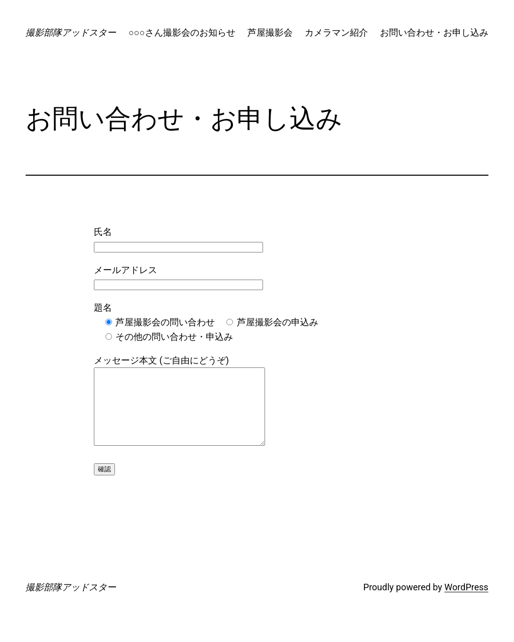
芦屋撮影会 (270, 32)
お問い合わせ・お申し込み (434, 32)
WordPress (466, 602)
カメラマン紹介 (336, 32)
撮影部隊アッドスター (71, 32)
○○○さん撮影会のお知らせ (181, 32)
